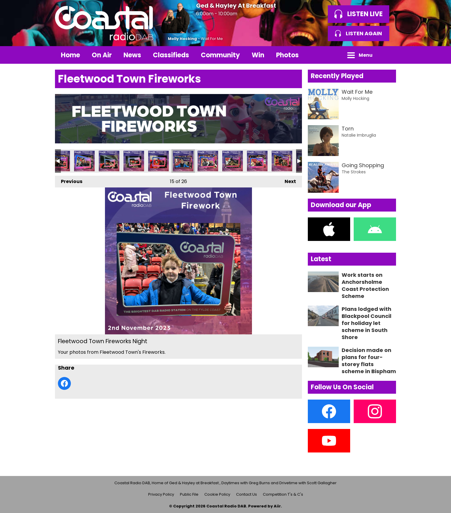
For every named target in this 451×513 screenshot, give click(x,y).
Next (287, 180)
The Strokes (354, 172)
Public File (189, 494)
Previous (68, 180)
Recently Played (337, 76)
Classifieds (171, 55)
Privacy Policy (161, 494)
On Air (102, 55)
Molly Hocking (182, 38)
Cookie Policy (217, 494)
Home (70, 55)
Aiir (277, 506)
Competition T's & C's (283, 494)
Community (220, 55)
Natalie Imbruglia (359, 135)
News (132, 55)
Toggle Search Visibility (387, 55)
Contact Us (246, 494)
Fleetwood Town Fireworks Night (84, 161)
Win (258, 55)
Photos (287, 55)
